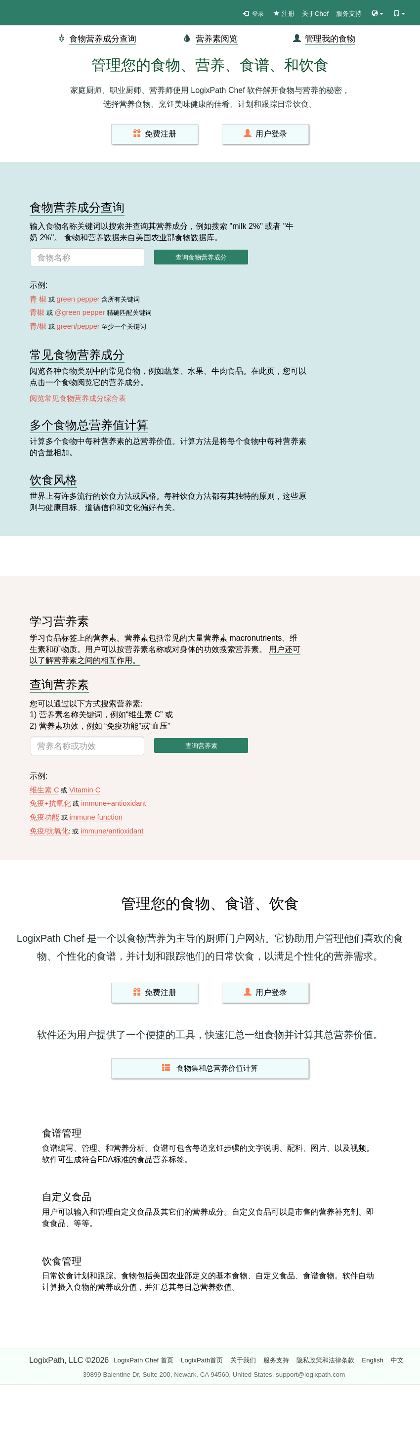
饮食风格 (53, 479)
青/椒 (38, 326)
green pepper (77, 299)
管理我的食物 (330, 39)
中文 (397, 1360)
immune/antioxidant (112, 831)
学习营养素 (59, 621)
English (372, 1360)
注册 (284, 13)
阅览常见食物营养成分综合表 (78, 398)
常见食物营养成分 (77, 354)
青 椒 (38, 299)
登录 (253, 13)
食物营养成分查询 (102, 39)
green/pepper (77, 326)
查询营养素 (59, 684)
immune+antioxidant (113, 803)
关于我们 (243, 1360)
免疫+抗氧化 (50, 803)
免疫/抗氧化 (49, 831)
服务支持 (349, 13)
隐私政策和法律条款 (325, 1360)
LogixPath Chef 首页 (143, 1360)
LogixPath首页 (202, 1360)
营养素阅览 (217, 39)
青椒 (37, 312)
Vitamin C (84, 790)
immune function (96, 817)
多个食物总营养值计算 (89, 425)
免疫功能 (44, 817)
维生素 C (44, 790)
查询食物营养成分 (201, 257)
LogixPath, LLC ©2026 (69, 1360)
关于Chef (315, 13)
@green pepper (79, 312)
